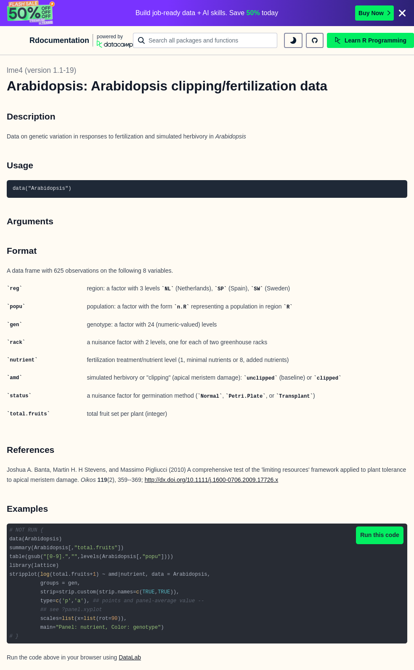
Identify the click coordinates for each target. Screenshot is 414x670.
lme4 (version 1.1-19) (41, 70)
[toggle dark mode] (293, 40)
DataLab (130, 657)
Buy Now (374, 13)
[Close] (402, 13)
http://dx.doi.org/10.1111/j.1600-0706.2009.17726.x (212, 479)
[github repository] (315, 40)
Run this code (379, 535)
